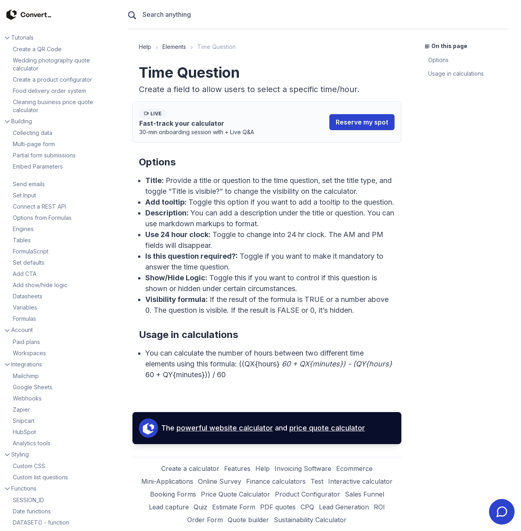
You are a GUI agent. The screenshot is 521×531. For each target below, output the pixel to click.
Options (438, 59)
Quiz (200, 507)
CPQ (307, 507)
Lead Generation (344, 507)
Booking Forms (173, 494)
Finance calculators (276, 481)
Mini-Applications (167, 481)
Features (237, 469)
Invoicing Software (303, 469)
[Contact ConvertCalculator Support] (502, 512)
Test (317, 481)
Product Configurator (307, 494)
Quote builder (248, 520)
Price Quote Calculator (235, 494)
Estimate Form (233, 507)
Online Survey (219, 481)
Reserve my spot (362, 122)
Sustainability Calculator (310, 520)
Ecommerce (354, 469)
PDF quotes (278, 507)
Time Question (216, 46)
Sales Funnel (364, 494)
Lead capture (169, 507)
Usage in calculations (456, 73)
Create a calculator (190, 469)
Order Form (205, 520)
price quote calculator (327, 428)
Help (145, 46)
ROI (379, 507)
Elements (174, 46)
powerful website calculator (224, 428)
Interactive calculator (360, 481)
